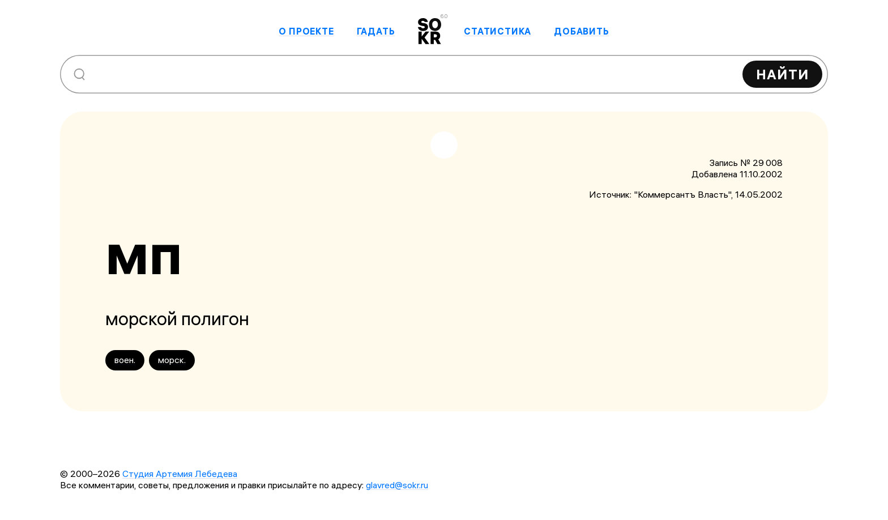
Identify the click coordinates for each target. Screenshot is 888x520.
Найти (782, 74)
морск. (172, 359)
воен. (124, 359)
